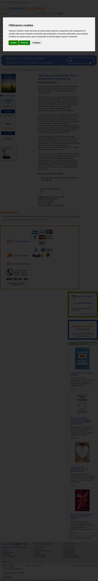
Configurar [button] (37, 43)
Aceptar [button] (14, 43)
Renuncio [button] (24, 43)
